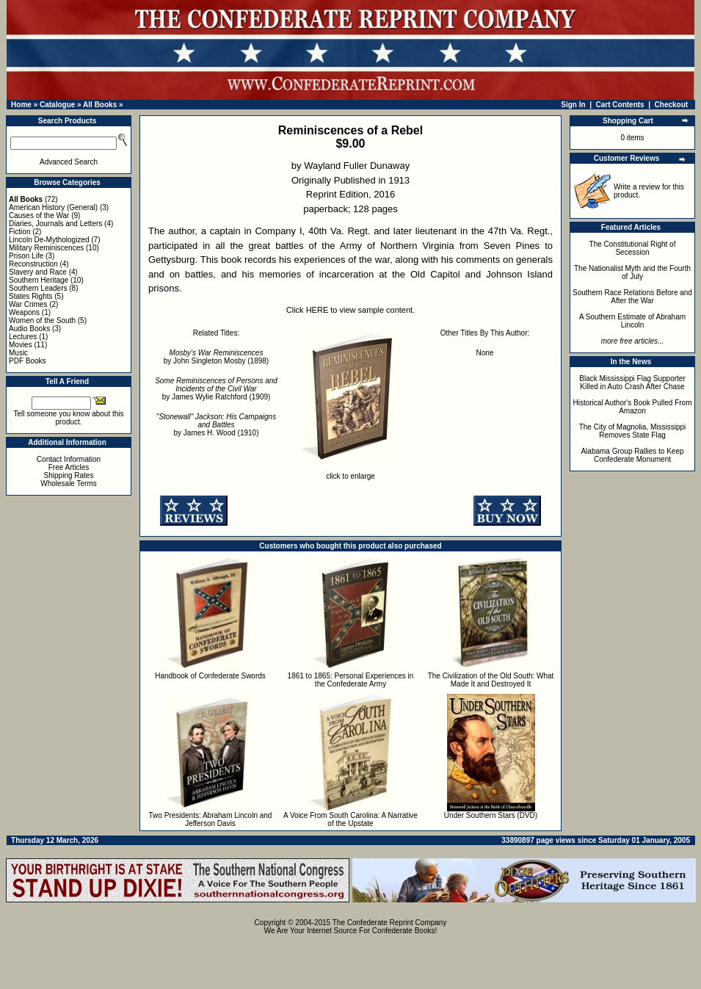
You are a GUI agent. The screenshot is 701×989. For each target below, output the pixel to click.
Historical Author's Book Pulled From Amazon (632, 407)
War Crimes (28, 304)
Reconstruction (33, 264)
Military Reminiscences (46, 248)
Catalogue (57, 105)
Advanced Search (69, 162)
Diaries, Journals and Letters (55, 224)
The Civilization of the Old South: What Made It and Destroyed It (491, 680)
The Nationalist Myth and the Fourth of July (632, 272)
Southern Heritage (38, 280)
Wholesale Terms (68, 483)
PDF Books (27, 361)
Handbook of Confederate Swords (210, 676)
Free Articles (69, 467)
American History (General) (53, 207)
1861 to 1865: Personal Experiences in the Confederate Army (351, 680)
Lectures (23, 337)
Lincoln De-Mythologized (49, 240)
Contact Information (69, 459)
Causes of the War (39, 215)
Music (18, 353)
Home (21, 105)
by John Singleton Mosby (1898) (216, 357)
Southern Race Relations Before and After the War (632, 297)
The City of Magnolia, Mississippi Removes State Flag (632, 431)
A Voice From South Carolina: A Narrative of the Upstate (350, 819)
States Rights (30, 296)
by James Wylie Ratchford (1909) (216, 389)
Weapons (24, 312)
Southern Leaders (38, 288)
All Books (100, 105)
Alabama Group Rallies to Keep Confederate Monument (632, 455)
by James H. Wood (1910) (216, 425)
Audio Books (29, 329)
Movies (20, 345)
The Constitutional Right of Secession (632, 248)
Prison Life (26, 256)
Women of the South (42, 320)
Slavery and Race (38, 272)
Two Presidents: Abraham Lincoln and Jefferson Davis (210, 819)
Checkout (672, 105)
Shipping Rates (69, 475)
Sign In (573, 105)
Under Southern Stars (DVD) (490, 815)
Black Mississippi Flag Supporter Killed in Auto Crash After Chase (632, 382)
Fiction (19, 232)
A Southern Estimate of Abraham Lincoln (632, 321)
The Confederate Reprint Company (390, 923)
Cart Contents (620, 105)
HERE (317, 309)
